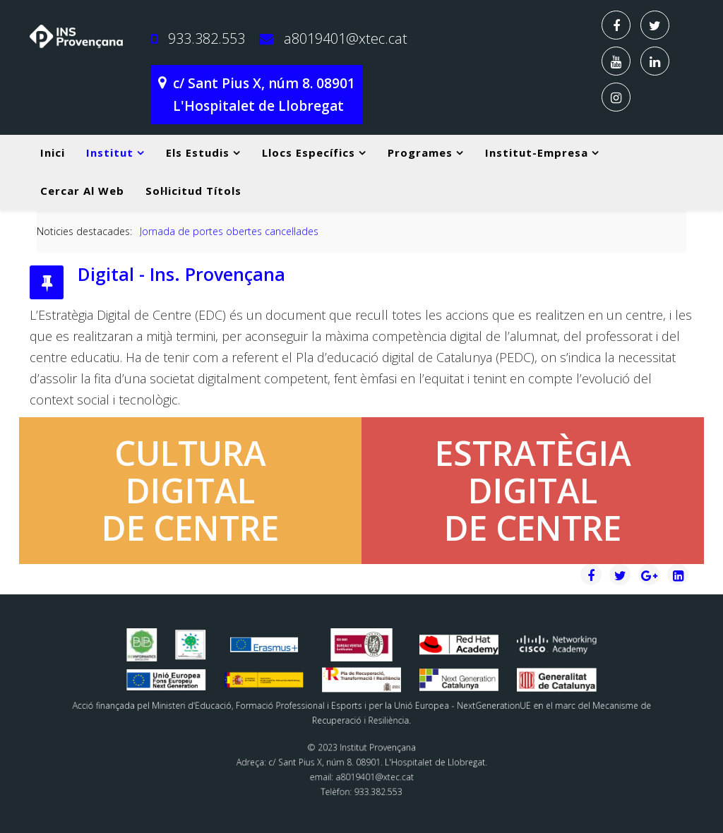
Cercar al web (82, 191)
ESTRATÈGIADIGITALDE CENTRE (533, 490)
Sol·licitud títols (193, 191)
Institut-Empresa (536, 152)
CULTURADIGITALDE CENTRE (190, 490)
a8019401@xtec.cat (345, 38)
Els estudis (197, 152)
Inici (52, 152)
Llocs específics (308, 152)
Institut (109, 152)
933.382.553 (206, 38)
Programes (420, 152)
